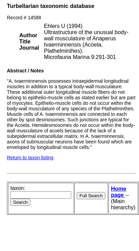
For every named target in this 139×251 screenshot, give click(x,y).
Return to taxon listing (30, 157)
